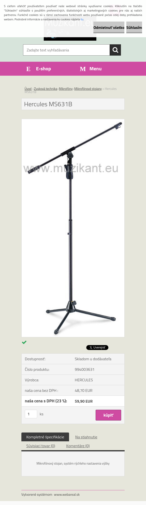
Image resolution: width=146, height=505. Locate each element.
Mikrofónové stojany (88, 88)
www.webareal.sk (67, 494)
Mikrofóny (66, 88)
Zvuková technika (45, 88)
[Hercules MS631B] (73, 121)
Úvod (28, 88)
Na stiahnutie (86, 437)
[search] (115, 50)
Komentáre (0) (77, 446)
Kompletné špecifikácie (45, 437)
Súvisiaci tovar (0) (40, 446)
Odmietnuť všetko (108, 27)
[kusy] (31, 414)
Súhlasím (134, 27)
